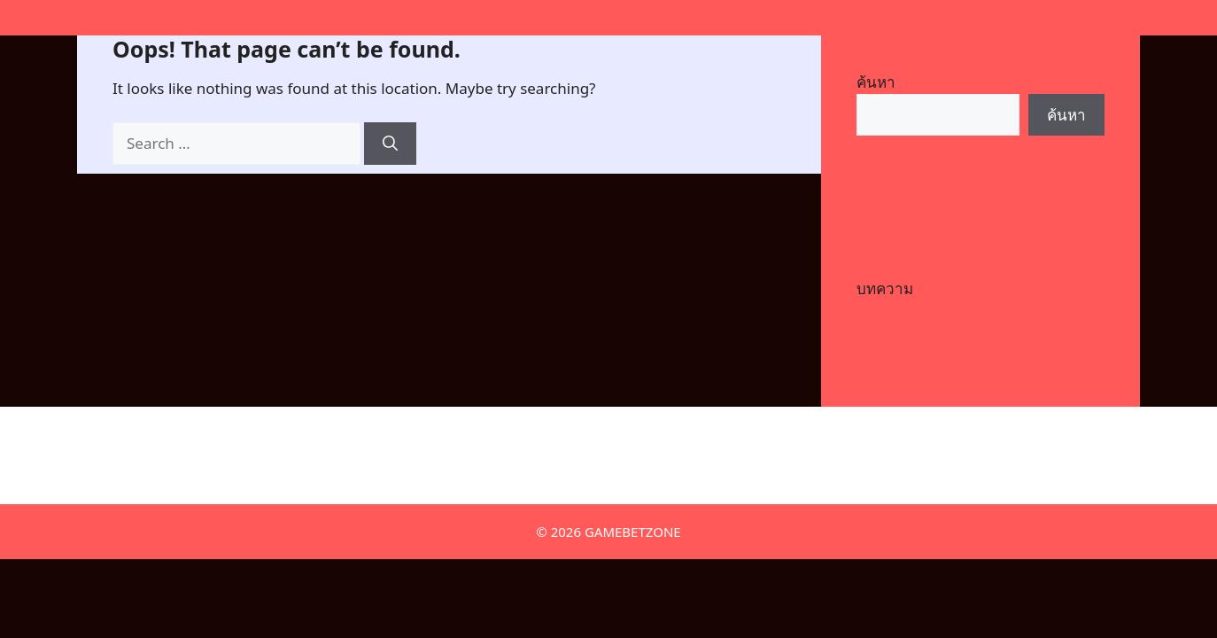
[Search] (390, 143)
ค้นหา (876, 82)
